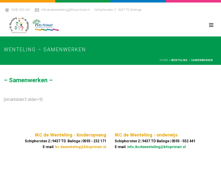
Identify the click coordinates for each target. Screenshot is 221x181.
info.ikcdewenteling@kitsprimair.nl (65, 10)
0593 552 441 (20, 10)
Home (164, 60)
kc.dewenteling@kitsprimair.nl (80, 147)
